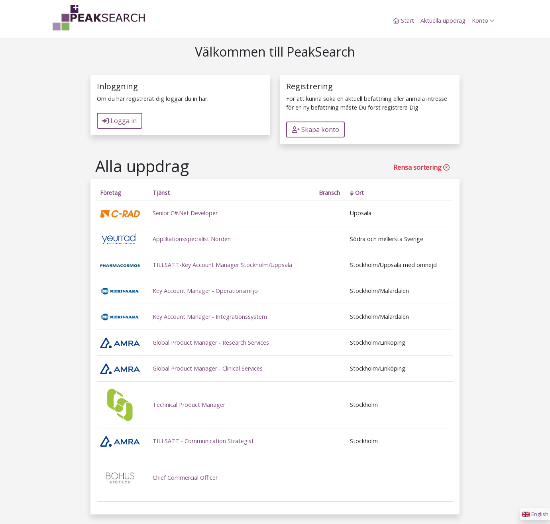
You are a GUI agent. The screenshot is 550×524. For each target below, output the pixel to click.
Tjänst (161, 192)
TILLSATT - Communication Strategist (203, 441)
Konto (483, 20)
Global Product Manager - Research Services (211, 342)
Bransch (329, 192)
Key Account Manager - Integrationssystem (210, 316)
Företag (110, 192)
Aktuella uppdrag (443, 20)
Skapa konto (315, 129)
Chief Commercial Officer (185, 477)
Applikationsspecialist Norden (192, 239)
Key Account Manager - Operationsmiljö (205, 290)
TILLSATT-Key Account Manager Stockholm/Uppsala (222, 265)
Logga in (119, 120)
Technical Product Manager (189, 404)
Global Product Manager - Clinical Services (208, 368)
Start (403, 20)
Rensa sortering (421, 167)
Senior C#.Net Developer (185, 213)
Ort (357, 192)
